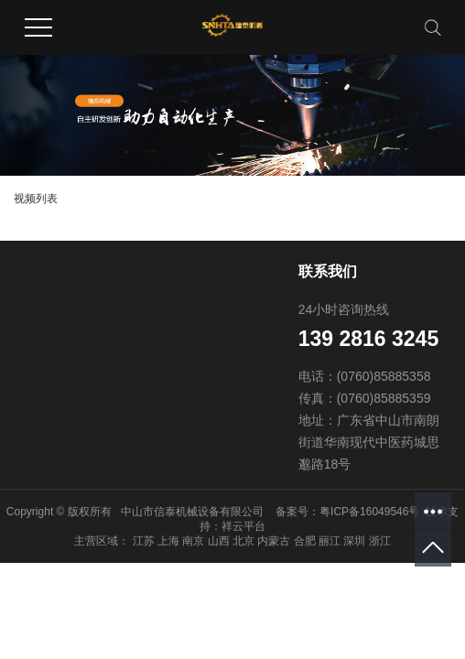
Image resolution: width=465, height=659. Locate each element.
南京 (193, 541)
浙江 (380, 541)
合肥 (305, 541)
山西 (219, 541)
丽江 (330, 541)
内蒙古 (273, 541)
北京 (243, 541)
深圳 (354, 541)
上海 (168, 541)
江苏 (144, 541)
